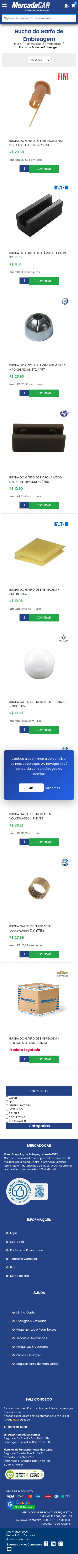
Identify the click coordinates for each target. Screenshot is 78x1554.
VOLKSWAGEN (17, 1121)
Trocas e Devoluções (31, 1338)
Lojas (13, 1233)
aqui (16, 1419)
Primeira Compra (28, 1355)
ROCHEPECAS (17, 1117)
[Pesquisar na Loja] (39, 18)
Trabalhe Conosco (23, 1259)
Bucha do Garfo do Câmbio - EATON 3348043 (37, 255)
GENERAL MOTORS (20, 1105)
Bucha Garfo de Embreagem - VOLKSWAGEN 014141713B (31, 928)
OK (31, 787)
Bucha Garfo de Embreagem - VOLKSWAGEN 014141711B (31, 816)
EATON (13, 1098)
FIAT (11, 1101)
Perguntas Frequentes (32, 1347)
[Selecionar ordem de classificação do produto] (39, 60)
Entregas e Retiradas (31, 1321)
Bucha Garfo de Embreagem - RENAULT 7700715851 (38, 704)
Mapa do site (19, 1276)
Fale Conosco (39, 1399)
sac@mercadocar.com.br (22, 1434)
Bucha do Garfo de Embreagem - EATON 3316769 (34, 592)
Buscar (72, 18)
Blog (13, 1267)
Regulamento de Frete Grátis (37, 1364)
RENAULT (14, 1113)
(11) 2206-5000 (15, 1427)
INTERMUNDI (16, 1109)
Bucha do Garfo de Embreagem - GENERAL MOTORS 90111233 (34, 1040)
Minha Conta (25, 1312)
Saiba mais (53, 788)
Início (17, 44)
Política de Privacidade (26, 1250)
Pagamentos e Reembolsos (36, 1329)
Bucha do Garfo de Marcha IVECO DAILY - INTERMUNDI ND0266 (35, 479)
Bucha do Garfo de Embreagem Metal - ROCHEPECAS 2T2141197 (38, 367)
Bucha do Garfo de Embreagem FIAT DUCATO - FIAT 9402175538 (36, 143)
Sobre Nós (17, 1242)
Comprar (44, 168)
